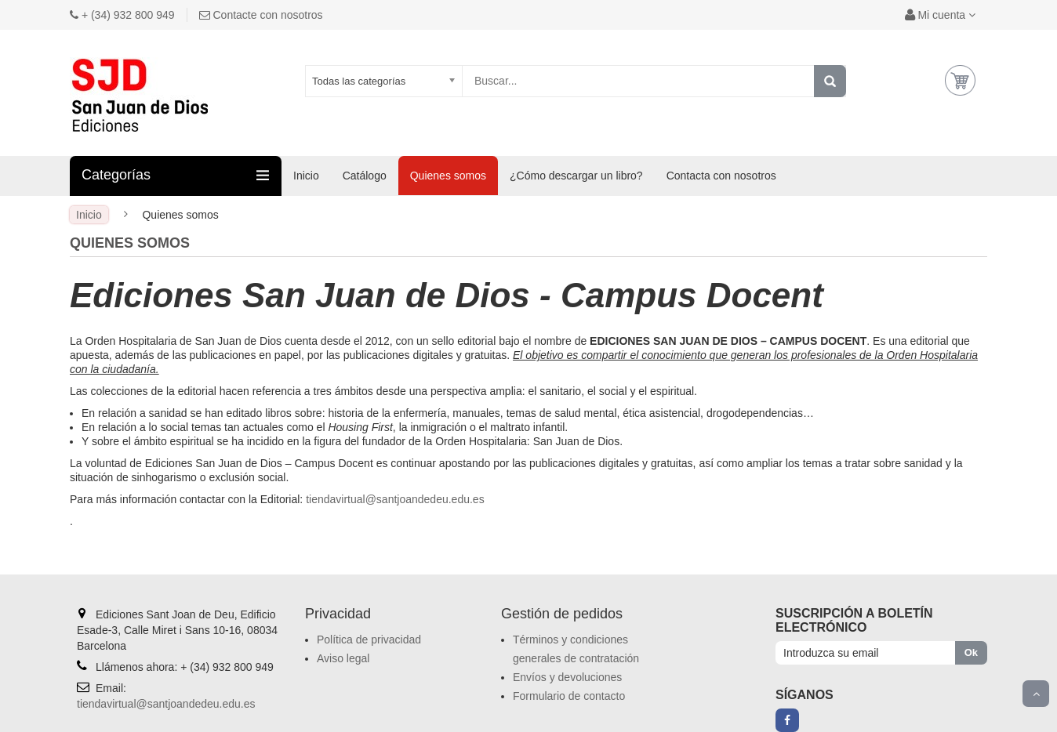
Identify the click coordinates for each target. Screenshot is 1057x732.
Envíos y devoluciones (567, 677)
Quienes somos (448, 175)
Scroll (1035, 693)
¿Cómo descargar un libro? (576, 175)
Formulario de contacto (569, 696)
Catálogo (365, 175)
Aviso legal (343, 658)
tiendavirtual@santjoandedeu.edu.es (395, 499)
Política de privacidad (369, 639)
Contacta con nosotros (721, 175)
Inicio (306, 175)
